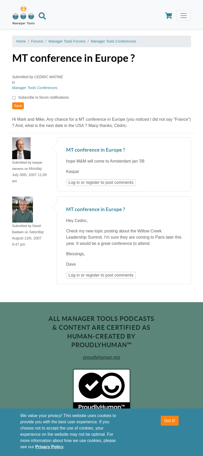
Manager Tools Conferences (113, 41)
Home (21, 41)
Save (18, 106)
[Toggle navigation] (183, 15)
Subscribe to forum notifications (43, 97)
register (93, 182)
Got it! (169, 420)
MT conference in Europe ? (95, 150)
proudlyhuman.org (101, 357)
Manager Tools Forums (67, 41)
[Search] (42, 17)
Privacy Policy (49, 447)
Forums (37, 41)
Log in (74, 182)
